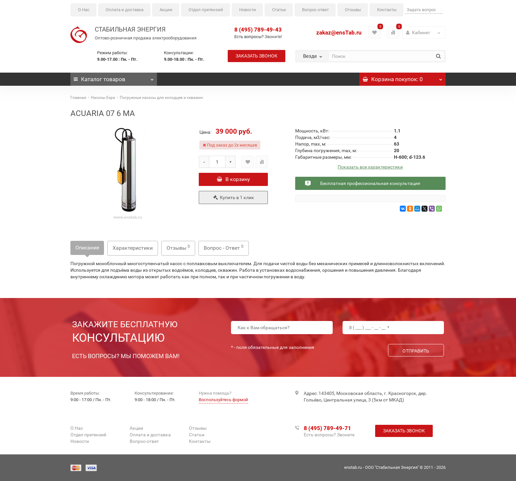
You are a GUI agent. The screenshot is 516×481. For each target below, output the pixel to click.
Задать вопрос (421, 9)
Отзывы (353, 9)
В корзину (233, 179)
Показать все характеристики (370, 167)
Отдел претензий (206, 9)
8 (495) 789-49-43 (258, 29)
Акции (166, 9)
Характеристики (133, 248)
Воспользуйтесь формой (223, 399)
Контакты (387, 9)
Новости (247, 9)
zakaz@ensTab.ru (339, 32)
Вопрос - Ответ (224, 247)
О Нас (84, 9)
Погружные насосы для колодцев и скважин (161, 97)
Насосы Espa (103, 97)
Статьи (279, 9)
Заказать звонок (256, 55)
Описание (87, 247)
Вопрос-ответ (315, 9)
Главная (78, 97)
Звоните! (273, 36)
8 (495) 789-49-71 (327, 428)
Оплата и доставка (124, 9)
